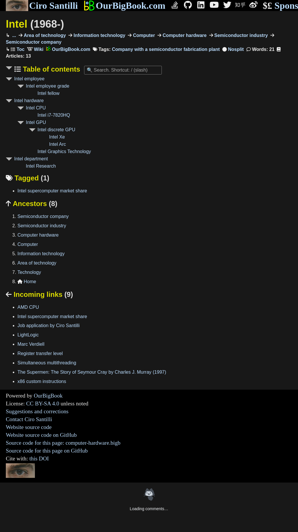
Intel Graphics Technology (64, 151)
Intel (35, 24)
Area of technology (44, 35)
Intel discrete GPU (56, 129)
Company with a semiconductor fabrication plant (166, 49)
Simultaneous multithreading (46, 362)
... (13, 35)
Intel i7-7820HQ (54, 115)
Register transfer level (40, 353)
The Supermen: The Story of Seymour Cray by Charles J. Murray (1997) (91, 372)
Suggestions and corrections (37, 411)
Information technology (98, 35)
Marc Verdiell (30, 344)
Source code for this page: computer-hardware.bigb (63, 443)
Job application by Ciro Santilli (48, 325)
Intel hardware (29, 100)
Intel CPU (36, 107)
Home (26, 281)
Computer (143, 35)
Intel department (31, 158)
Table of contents (50, 69)
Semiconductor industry (240, 35)
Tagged (27, 178)
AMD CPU (28, 307)
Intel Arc (57, 144)
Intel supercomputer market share (52, 190)
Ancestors (31, 204)
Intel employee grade (47, 86)
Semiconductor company (43, 216)
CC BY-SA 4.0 (42, 403)
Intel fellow (49, 93)
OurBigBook (48, 396)
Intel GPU (36, 122)
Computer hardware (184, 35)
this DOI (39, 458)
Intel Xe (57, 136)
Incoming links (39, 294)
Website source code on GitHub (41, 435)
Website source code (29, 427)
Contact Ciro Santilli (29, 419)
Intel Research (41, 166)
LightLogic (28, 334)
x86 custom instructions (41, 381)
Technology (29, 272)
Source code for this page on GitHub (47, 451)
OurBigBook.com (124, 5)
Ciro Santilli (42, 5)
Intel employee (29, 78)
